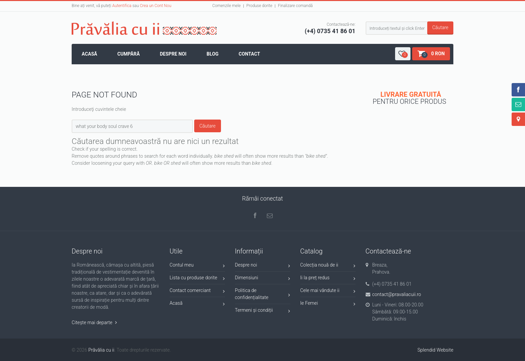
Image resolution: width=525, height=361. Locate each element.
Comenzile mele (226, 5)
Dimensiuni (262, 279)
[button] (402, 53)
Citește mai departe (94, 322)
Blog (213, 54)
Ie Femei (328, 304)
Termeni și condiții (262, 311)
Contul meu (197, 266)
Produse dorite (259, 5)
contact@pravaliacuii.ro (396, 294)
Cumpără (128, 54)
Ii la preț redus (328, 279)
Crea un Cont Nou (155, 5)
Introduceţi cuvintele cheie (99, 109)
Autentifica (121, 5)
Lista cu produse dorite (197, 279)
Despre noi (173, 54)
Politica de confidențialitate (262, 294)
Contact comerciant (197, 291)
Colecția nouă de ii (328, 266)
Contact (249, 54)
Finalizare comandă (295, 5)
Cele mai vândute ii (328, 291)
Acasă (89, 54)
